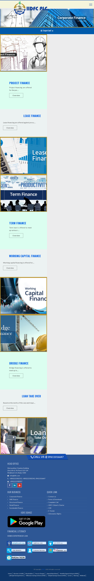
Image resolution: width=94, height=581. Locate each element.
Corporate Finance (15, 496)
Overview (16, 95)
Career (70, 575)
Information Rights (54, 514)
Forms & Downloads (55, 499)
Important (46, 30)
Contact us (52, 496)
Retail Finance (14, 505)
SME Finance (13, 499)
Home (10, 573)
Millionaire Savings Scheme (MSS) (35, 575)
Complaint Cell (53, 502)
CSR (49, 508)
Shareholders (29, 573)
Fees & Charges (39, 573)
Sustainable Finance (16, 508)
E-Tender (51, 511)
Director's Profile (19, 573)
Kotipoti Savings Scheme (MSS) (56, 575)
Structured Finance (16, 502)
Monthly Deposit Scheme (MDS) (68, 573)
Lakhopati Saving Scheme (16, 575)
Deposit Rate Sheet (52, 573)
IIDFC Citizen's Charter (56, 505)
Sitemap (75, 575)
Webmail (82, 575)
